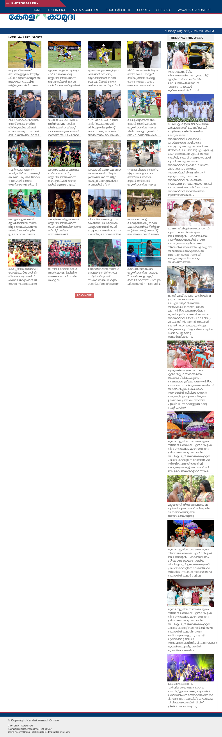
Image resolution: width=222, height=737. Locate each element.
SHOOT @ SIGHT (118, 10)
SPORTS (143, 10)
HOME (37, 10)
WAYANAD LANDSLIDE (194, 10)
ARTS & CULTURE (86, 10)
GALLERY (24, 37)
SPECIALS (163, 10)
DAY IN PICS (57, 10)
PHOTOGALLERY (22, 3)
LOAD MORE (84, 295)
